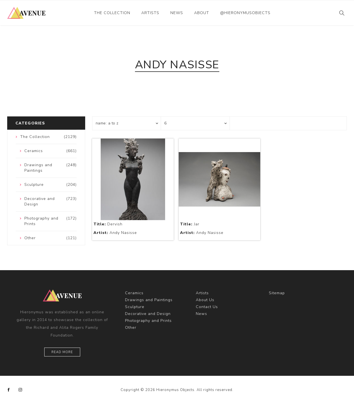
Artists (150, 12)
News (176, 12)
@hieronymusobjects (245, 12)
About (201, 12)
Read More (62, 352)
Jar (189, 224)
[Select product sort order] (126, 123)
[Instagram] (20, 389)
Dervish (108, 224)
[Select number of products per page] (195, 123)
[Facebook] (8, 389)
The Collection (112, 12)
